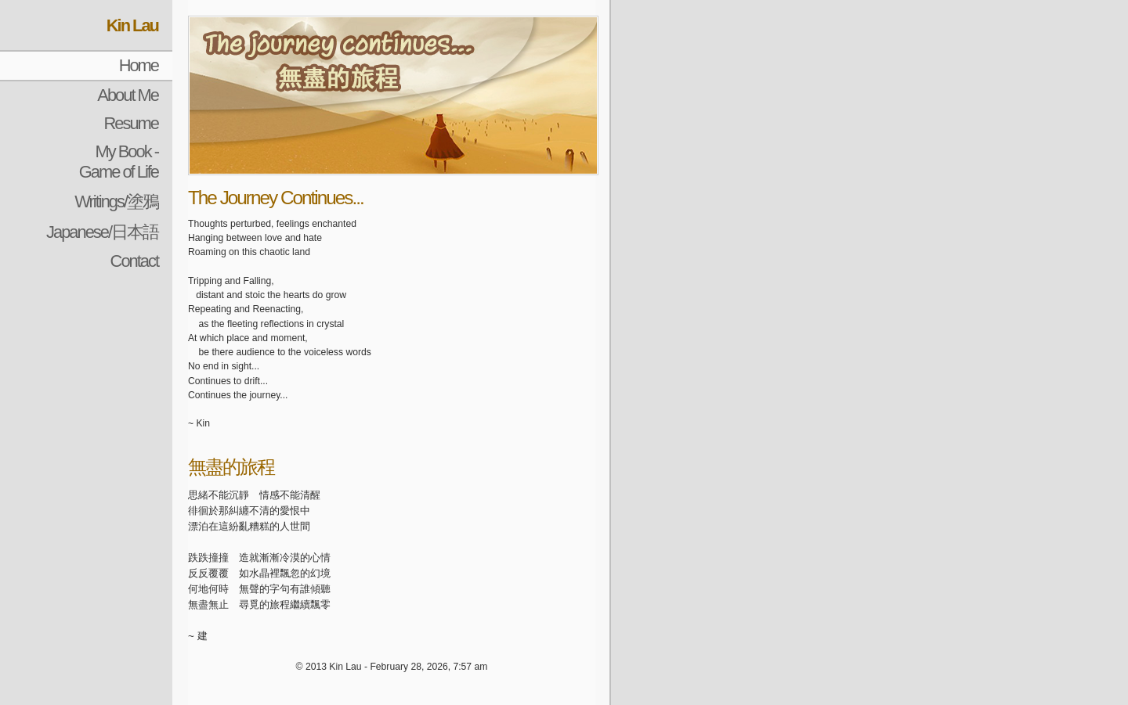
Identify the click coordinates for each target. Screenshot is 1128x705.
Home (138, 65)
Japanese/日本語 (102, 232)
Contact (134, 261)
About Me (127, 95)
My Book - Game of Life (118, 162)
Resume (131, 123)
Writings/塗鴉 (116, 201)
